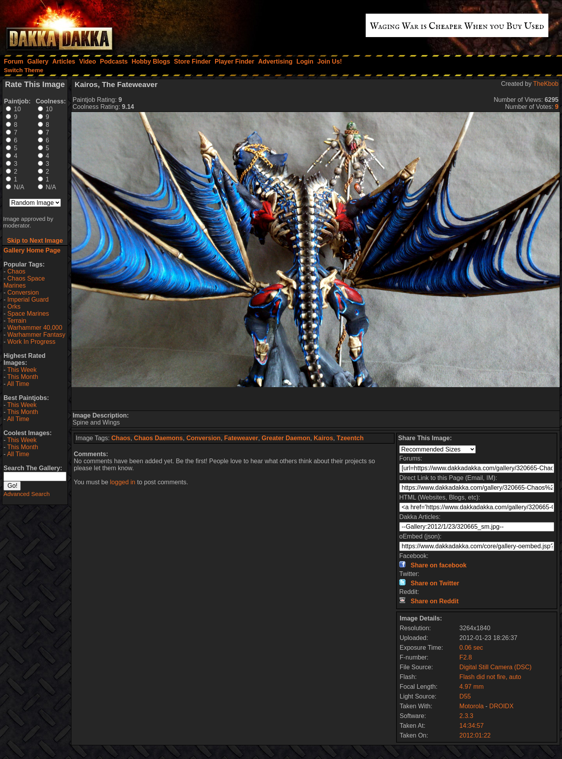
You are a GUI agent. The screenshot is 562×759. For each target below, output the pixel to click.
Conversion (23, 292)
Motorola (471, 706)
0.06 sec (471, 647)
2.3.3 (466, 716)
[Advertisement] (315, 399)
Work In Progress (31, 341)
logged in (122, 482)
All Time (18, 383)
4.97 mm (471, 686)
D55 (465, 696)
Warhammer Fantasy (36, 334)
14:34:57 (471, 725)
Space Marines (28, 313)
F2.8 (465, 657)
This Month (22, 376)
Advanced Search (27, 494)
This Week (21, 369)
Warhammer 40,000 (34, 327)
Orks (14, 306)
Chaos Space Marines (24, 282)
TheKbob (545, 83)
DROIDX (501, 706)
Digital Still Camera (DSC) (495, 667)
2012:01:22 (475, 735)
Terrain (16, 320)
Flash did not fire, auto (490, 677)
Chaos (16, 271)
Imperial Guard (28, 299)
